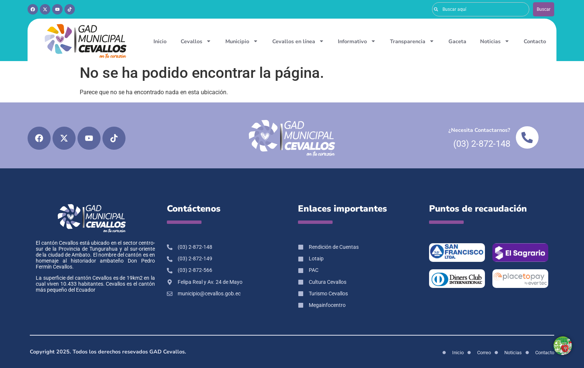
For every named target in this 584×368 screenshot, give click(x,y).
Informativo (357, 41)
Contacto (535, 41)
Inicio (159, 41)
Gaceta (457, 41)
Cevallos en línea (298, 41)
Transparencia (412, 41)
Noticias (495, 41)
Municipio (241, 41)
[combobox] (480, 9)
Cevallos (196, 41)
